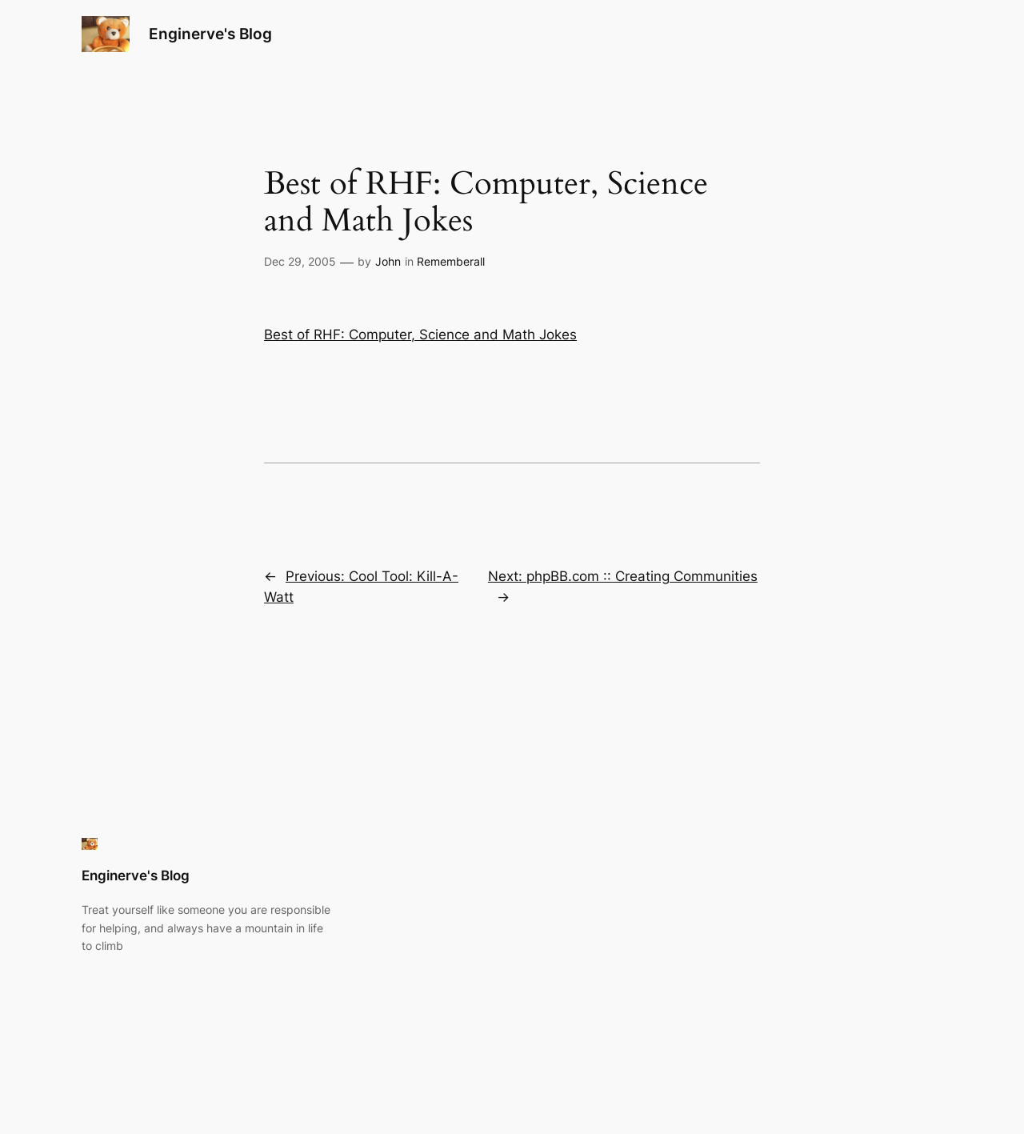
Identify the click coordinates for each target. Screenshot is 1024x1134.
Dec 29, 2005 (300, 261)
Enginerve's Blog (210, 33)
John (388, 261)
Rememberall (451, 261)
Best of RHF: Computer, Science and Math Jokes (420, 335)
